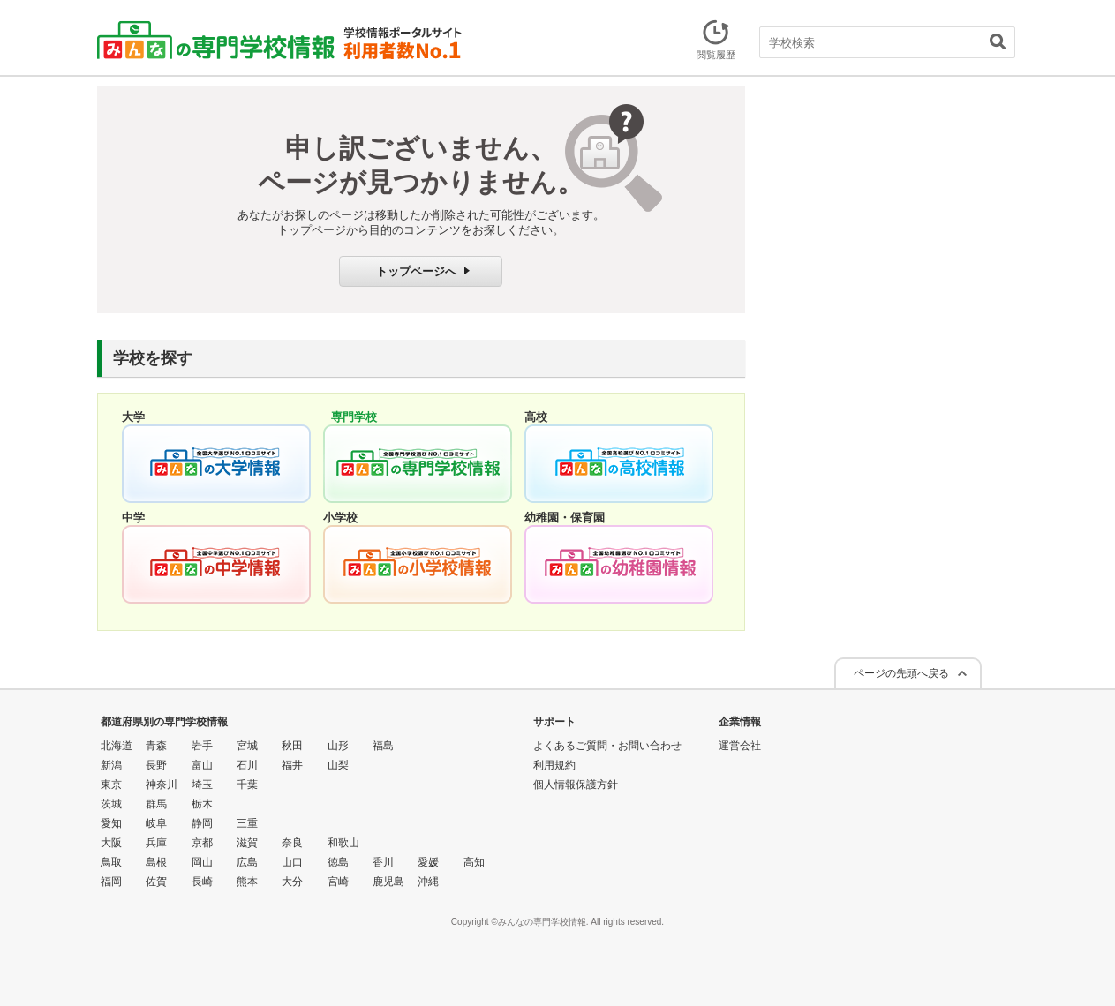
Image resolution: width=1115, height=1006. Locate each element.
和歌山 (343, 842)
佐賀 (156, 881)
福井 (292, 765)
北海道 (116, 745)
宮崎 (338, 881)
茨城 (111, 804)
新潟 (111, 765)
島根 (156, 862)
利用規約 (554, 765)
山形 (338, 745)
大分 (292, 881)
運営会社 (740, 745)
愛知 (111, 823)
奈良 (292, 842)
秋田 (292, 745)
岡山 (202, 862)
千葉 (247, 784)
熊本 (247, 881)
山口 (292, 862)
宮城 (247, 745)
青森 (156, 745)
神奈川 (161, 784)
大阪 (111, 842)
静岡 (202, 823)
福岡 (111, 881)
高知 (474, 862)
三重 (247, 823)
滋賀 (247, 842)
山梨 (338, 765)
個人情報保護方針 (575, 784)
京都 (202, 842)
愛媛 (428, 862)
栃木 (202, 804)
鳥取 (111, 862)
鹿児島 (388, 881)
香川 (383, 862)
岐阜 (156, 823)
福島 (383, 745)
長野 (156, 765)
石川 (247, 765)
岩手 (202, 745)
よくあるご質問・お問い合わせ (607, 745)
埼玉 (202, 784)
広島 (247, 862)
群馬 (156, 804)
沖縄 (428, 881)
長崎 (202, 881)
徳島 (338, 862)
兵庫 (156, 842)
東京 (111, 784)
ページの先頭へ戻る (901, 673)
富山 (202, 765)
